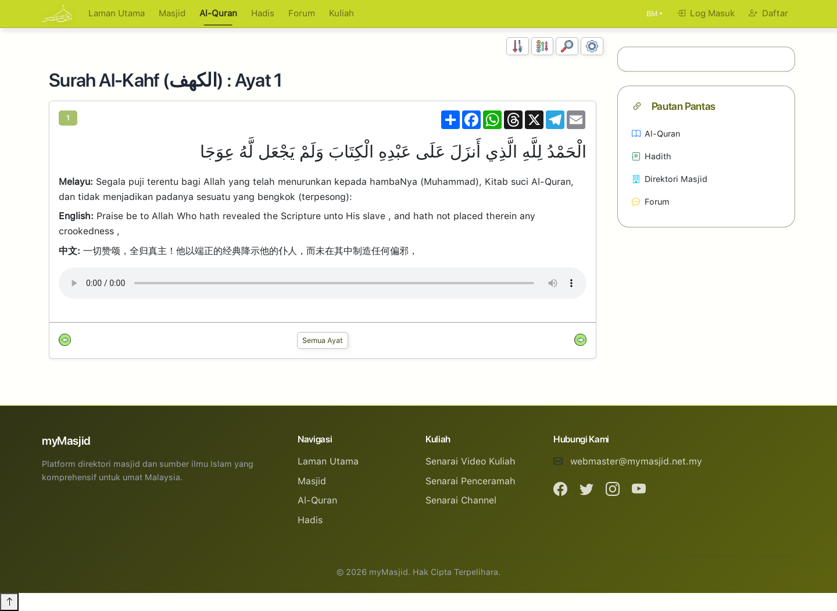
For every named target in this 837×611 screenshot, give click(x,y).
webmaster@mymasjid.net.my (636, 461)
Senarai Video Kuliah (470, 461)
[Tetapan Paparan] (592, 46)
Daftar (768, 13)
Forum (301, 13)
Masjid (172, 13)
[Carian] (567, 46)
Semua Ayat (322, 340)
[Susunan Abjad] (542, 46)
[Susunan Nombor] (517, 46)
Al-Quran (218, 13)
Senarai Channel (460, 500)
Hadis (262, 13)
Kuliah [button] (341, 13)
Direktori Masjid (669, 179)
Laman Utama (116, 13)
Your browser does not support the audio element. (322, 283)
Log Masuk (706, 13)
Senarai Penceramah (470, 481)
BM (651, 13)
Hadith (651, 156)
